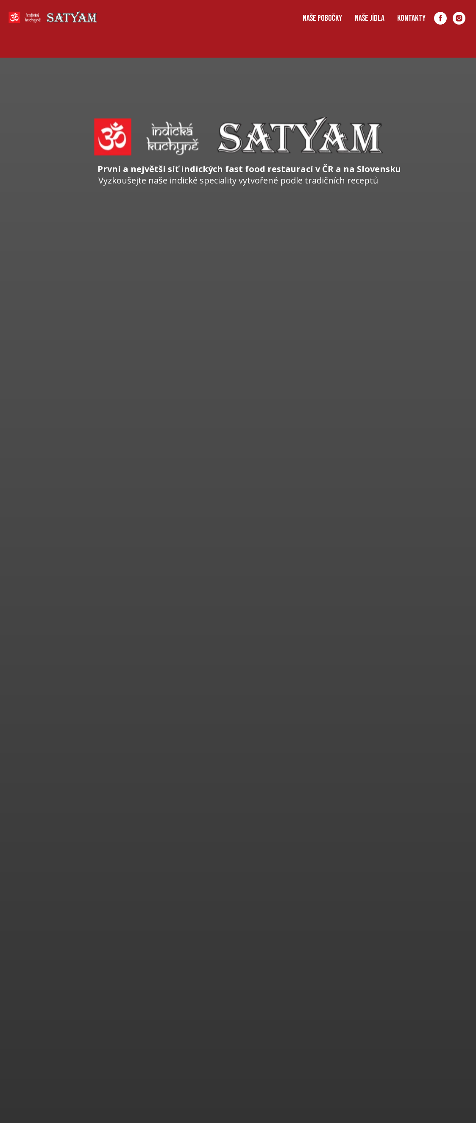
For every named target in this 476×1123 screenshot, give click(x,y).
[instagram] (459, 18)
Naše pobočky (322, 18)
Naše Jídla (369, 18)
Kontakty (411, 18)
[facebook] (440, 18)
